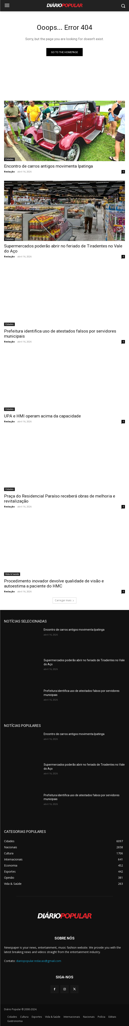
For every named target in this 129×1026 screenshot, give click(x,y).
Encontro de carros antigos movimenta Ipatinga (48, 166)
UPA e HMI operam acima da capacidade (42, 416)
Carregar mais (64, 600)
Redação (9, 171)
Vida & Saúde (12, 574)
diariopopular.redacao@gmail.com (38, 961)
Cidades (9, 159)
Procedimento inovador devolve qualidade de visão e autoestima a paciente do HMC (54, 583)
